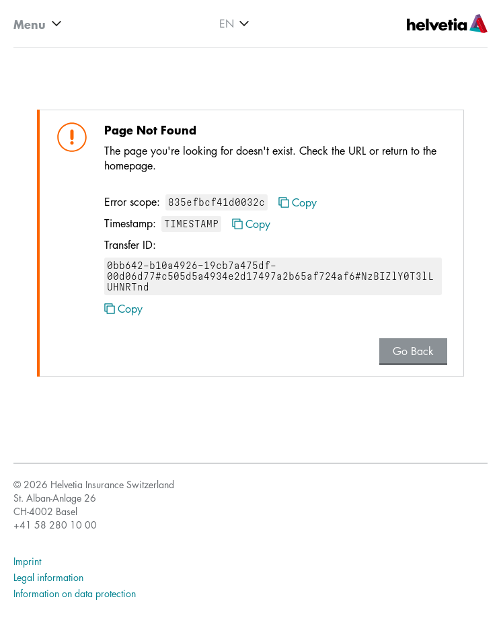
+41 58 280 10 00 (55, 524)
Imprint (27, 561)
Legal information (48, 577)
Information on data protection (74, 593)
